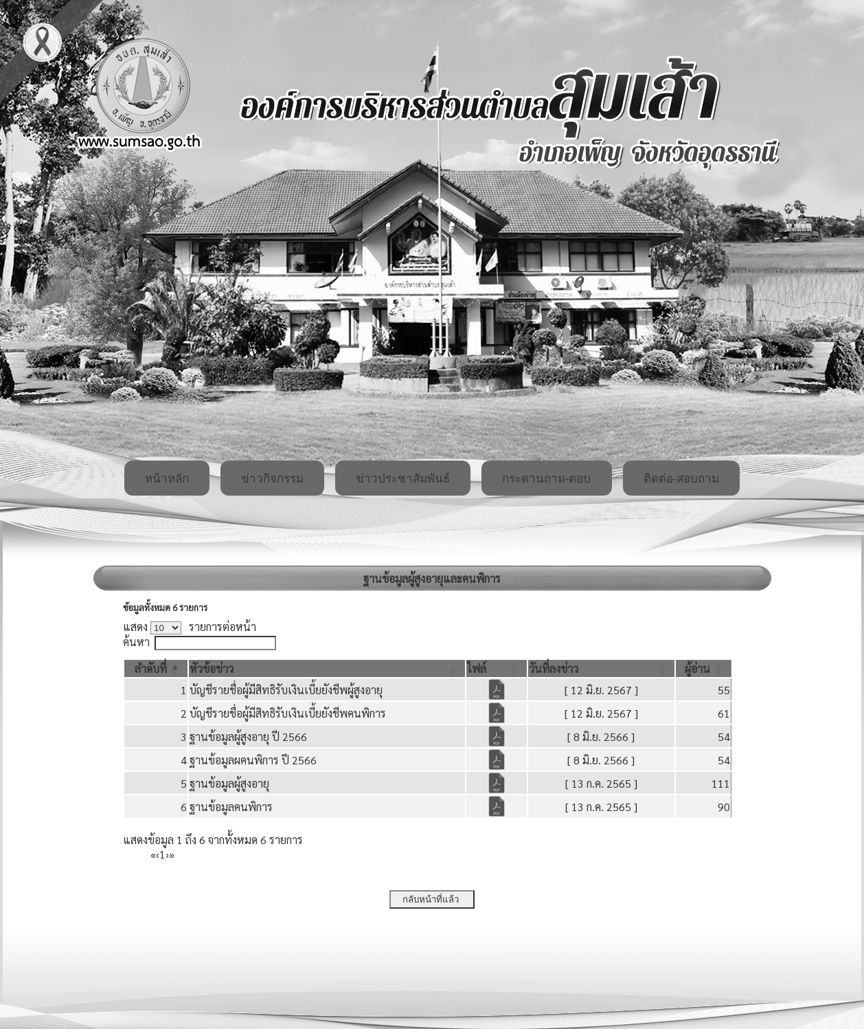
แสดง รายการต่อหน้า (189, 626)
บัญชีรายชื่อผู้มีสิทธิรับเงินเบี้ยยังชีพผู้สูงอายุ (286, 690)
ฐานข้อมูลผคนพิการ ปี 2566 (253, 760)
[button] (151, 668)
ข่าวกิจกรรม (272, 478)
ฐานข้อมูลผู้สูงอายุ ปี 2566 (248, 736)
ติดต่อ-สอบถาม (682, 478)
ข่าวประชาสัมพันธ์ (403, 478)
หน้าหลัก (167, 478)
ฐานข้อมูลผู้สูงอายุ (229, 783)
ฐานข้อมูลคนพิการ (231, 806)
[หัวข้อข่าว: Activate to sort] (327, 668)
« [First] (153, 854)
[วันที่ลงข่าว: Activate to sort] (601, 668)
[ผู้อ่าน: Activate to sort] (703, 668)
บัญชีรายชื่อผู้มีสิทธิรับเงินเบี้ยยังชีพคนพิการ (288, 713)
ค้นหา (136, 641)
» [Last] (171, 854)
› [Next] (167, 854)
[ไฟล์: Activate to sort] (496, 668)
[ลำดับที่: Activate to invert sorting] (155, 668)
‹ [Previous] (157, 854)
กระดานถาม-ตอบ (546, 478)
